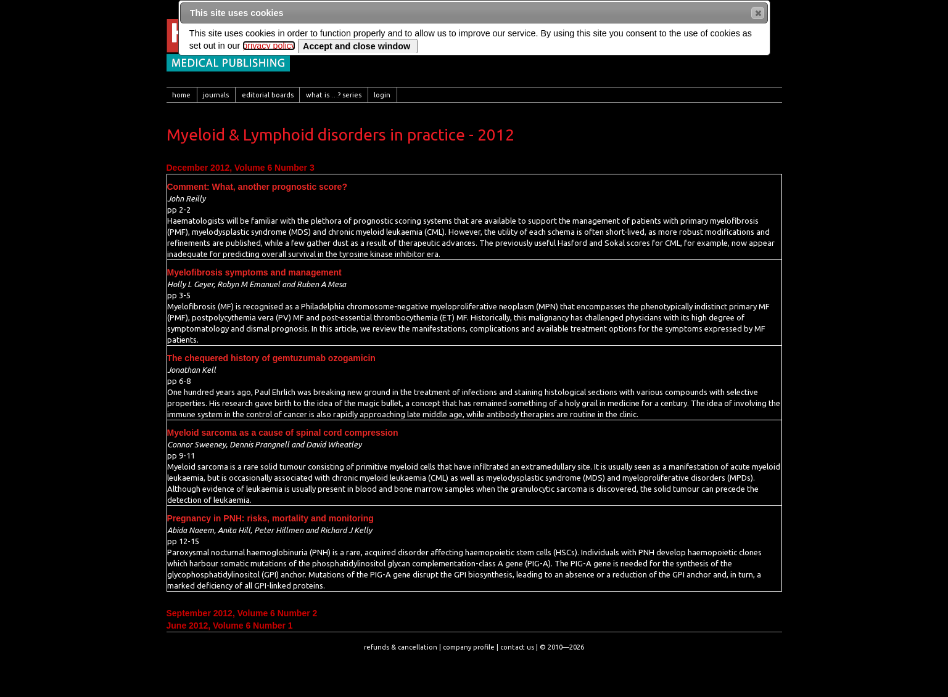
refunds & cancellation (400, 647)
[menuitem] (182, 95)
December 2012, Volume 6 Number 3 (241, 168)
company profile (469, 647)
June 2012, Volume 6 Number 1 (230, 625)
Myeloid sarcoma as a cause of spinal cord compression (282, 433)
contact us (517, 647)
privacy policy (268, 46)
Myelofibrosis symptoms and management (254, 272)
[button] (757, 13)
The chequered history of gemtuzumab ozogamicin (271, 358)
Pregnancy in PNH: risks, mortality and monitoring (270, 518)
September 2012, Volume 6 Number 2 (242, 613)
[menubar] (474, 95)
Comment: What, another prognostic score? (257, 187)
